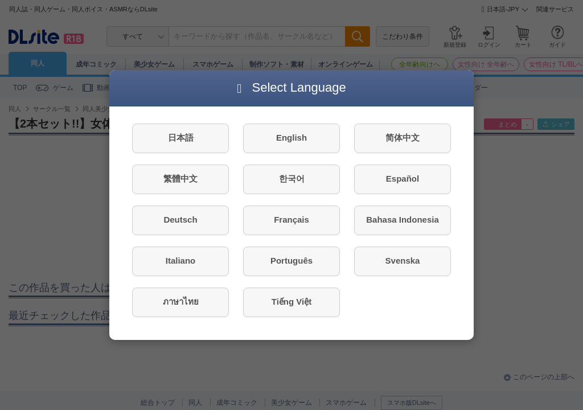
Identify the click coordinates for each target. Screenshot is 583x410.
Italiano (181, 260)
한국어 (292, 178)
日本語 (181, 137)
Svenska (402, 260)
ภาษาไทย (181, 301)
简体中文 (402, 137)
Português (291, 260)
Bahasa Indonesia (402, 219)
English (291, 137)
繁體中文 (180, 178)
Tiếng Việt (291, 301)
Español (402, 178)
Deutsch (180, 219)
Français (291, 219)
